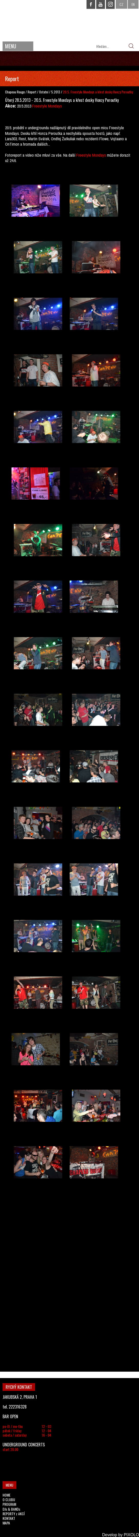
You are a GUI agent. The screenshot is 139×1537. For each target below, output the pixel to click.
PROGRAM (9, 1504)
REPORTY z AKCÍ (14, 1513)
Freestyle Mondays (47, 106)
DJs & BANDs (11, 1509)
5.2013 (55, 91)
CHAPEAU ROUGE (70, 20)
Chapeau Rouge (15, 91)
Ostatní (44, 91)
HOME (6, 1495)
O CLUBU (9, 1499)
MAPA (6, 1522)
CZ (121, 4)
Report (32, 91)
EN (133, 4)
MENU (10, 46)
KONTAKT (9, 1518)
